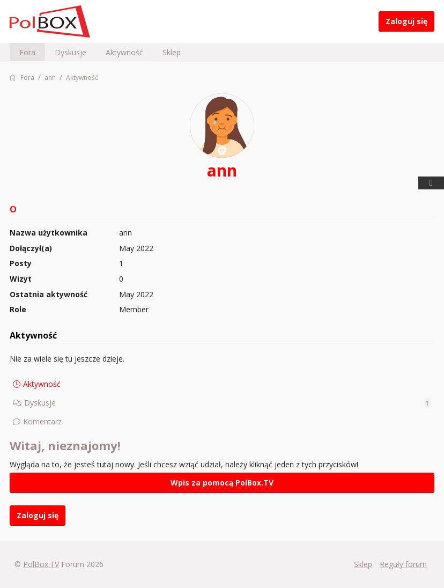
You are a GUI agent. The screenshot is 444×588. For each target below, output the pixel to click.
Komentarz (42, 421)
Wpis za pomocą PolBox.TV (222, 482)
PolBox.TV (41, 564)
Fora (27, 52)
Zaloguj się (406, 21)
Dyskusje (70, 52)
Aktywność (124, 52)
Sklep (171, 52)
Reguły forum (403, 564)
